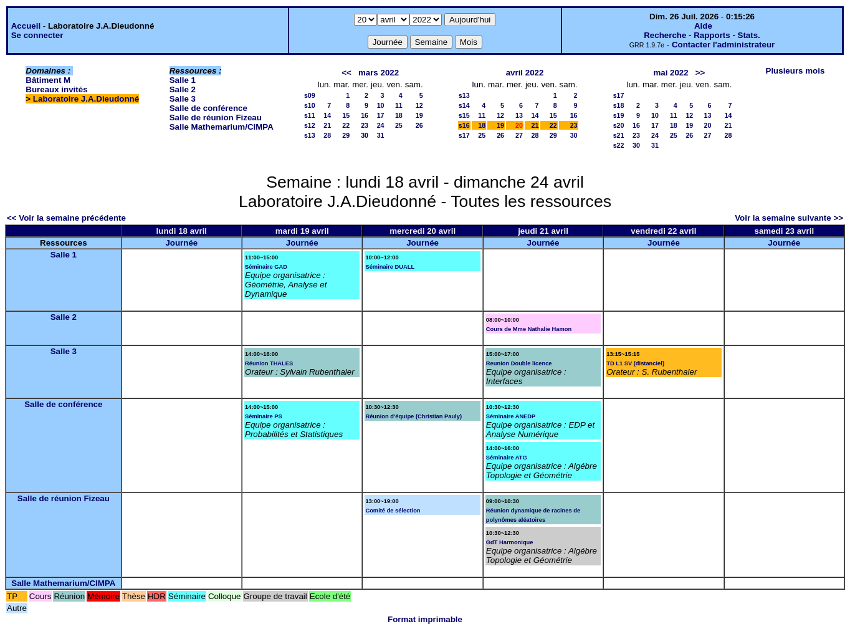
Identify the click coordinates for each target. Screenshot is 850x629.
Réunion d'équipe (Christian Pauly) (413, 416)
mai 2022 (670, 72)
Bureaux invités (56, 89)
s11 (309, 115)
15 (346, 115)
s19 (618, 115)
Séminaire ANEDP (511, 416)
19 (419, 115)
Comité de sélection (392, 510)
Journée (181, 242)
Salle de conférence (208, 108)
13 (519, 115)
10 (380, 105)
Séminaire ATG (506, 457)
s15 (464, 115)
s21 (618, 135)
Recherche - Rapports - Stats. (702, 35)
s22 (618, 145)
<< (346, 72)
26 (419, 125)
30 (364, 135)
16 (364, 115)
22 (346, 125)
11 (399, 105)
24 (380, 125)
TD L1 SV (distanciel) (635, 363)
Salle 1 (183, 80)
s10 (309, 105)
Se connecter (37, 35)
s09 (309, 95)
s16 (464, 125)
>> (700, 72)
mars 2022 (378, 72)
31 (380, 135)
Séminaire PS (263, 416)
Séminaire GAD (266, 267)
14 (327, 115)
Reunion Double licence (519, 363)
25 (399, 125)
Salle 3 (183, 98)
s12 (309, 125)
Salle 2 (183, 89)
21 (327, 125)
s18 (618, 105)
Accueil (26, 26)
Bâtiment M (48, 80)
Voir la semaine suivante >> (789, 218)
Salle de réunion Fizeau (216, 117)
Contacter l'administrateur (723, 44)
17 (380, 115)
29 (346, 135)
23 (364, 125)
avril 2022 (525, 72)
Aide (703, 26)
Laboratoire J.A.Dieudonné (86, 98)
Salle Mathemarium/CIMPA (222, 127)
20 (708, 125)
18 (399, 115)
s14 (464, 105)
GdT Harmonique (509, 542)
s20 (618, 125)
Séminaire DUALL (389, 267)
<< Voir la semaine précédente (66, 218)
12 (419, 105)
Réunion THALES (269, 363)
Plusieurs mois (795, 70)
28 (327, 135)
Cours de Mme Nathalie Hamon (528, 329)
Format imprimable (425, 619)
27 (519, 135)
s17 (464, 135)
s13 (309, 135)
